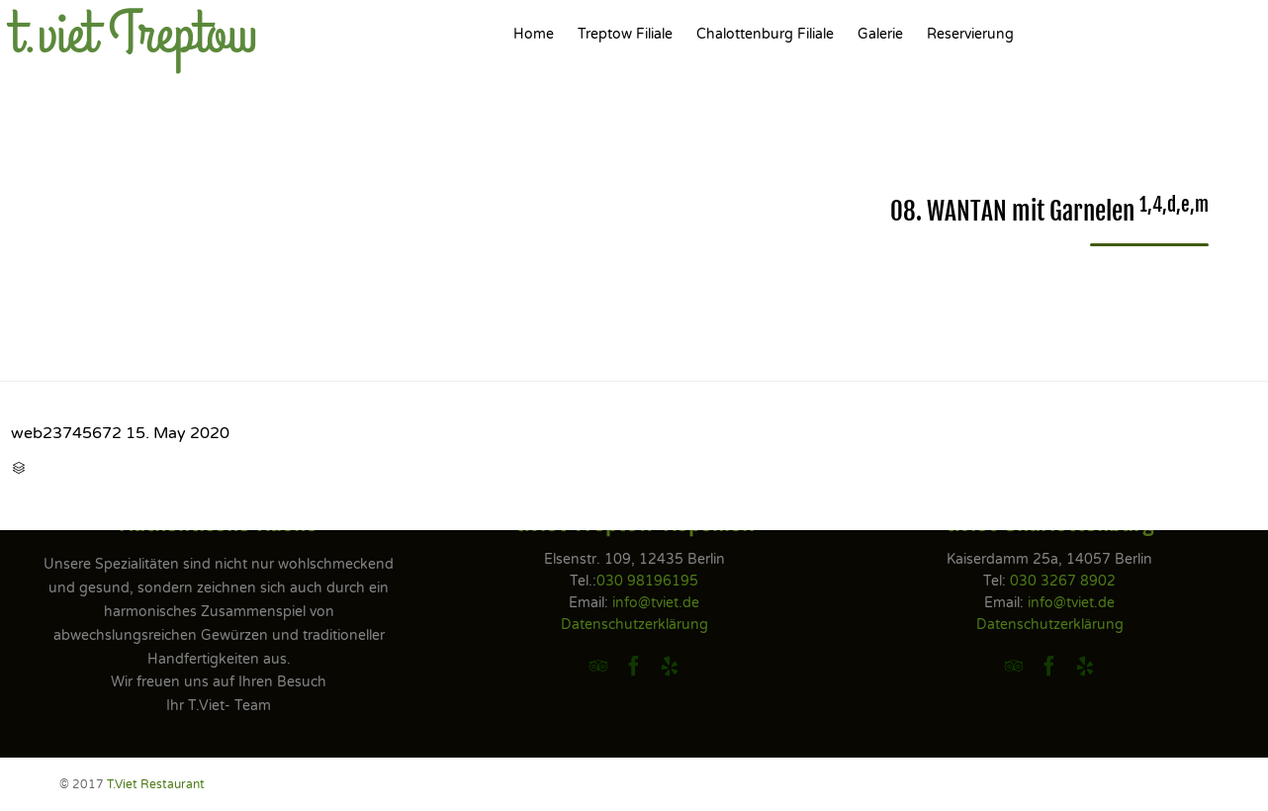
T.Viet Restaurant (156, 784)
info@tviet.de (655, 602)
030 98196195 (647, 581)
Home (533, 34)
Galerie (880, 34)
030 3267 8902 (1063, 581)
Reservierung (970, 34)
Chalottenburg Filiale (765, 34)
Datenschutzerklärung (634, 624)
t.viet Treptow (134, 34)
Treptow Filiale (625, 34)
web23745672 (66, 433)
